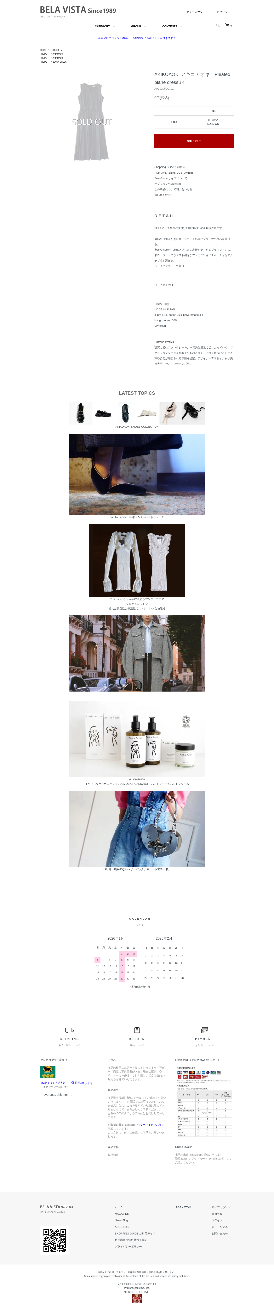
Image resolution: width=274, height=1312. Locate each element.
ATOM (193, 1207)
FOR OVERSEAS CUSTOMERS (174, 172)
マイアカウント (195, 12)
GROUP (136, 26)
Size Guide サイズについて (170, 178)
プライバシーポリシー (137, 1246)
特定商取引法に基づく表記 (140, 1240)
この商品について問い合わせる (173, 189)
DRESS (57, 50)
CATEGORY (102, 26)
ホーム (128, 1207)
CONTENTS (169, 26)
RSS (185, 1207)
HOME (43, 50)
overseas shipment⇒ (57, 1094)
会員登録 (220, 1213)
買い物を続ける (163, 194)
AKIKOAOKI (59, 54)
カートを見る (223, 1226)
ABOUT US (131, 1226)
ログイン (222, 12)
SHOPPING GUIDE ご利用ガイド (144, 1233)
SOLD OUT (194, 141)
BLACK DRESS (62, 61)
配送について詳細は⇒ (56, 1086)
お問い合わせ (223, 1233)
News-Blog (130, 1220)
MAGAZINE (131, 1213)
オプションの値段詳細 (167, 183)
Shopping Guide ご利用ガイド (172, 167)
